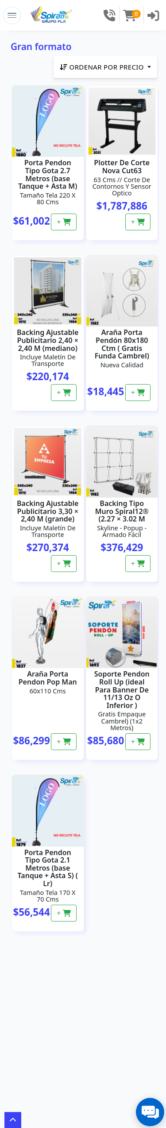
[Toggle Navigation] (12, 15)
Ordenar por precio (103, 66)
